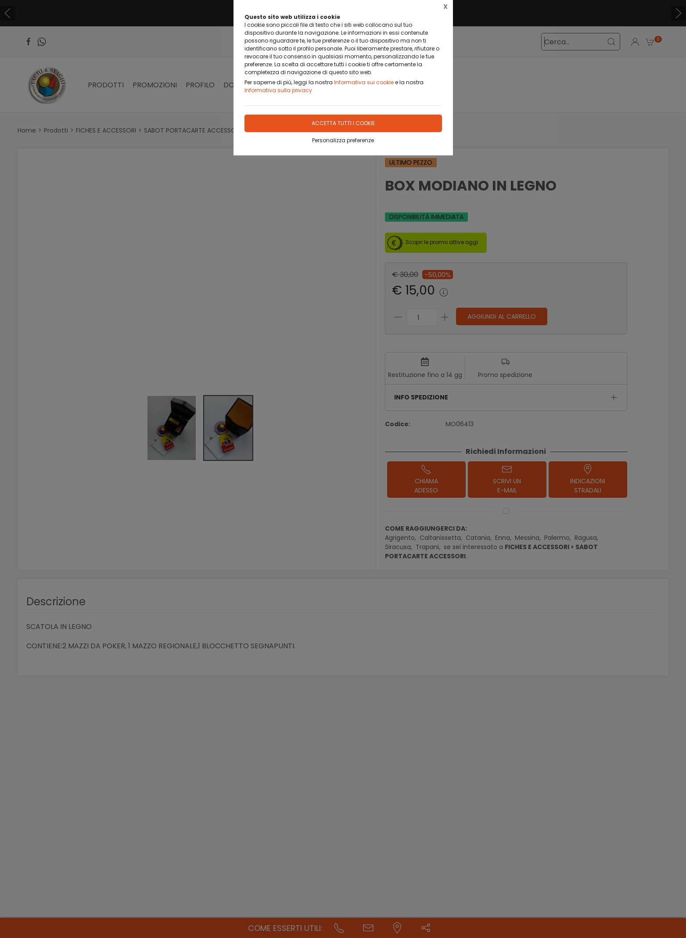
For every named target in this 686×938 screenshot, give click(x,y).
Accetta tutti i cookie (343, 123)
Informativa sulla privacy (278, 90)
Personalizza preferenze (343, 140)
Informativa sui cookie (364, 82)
